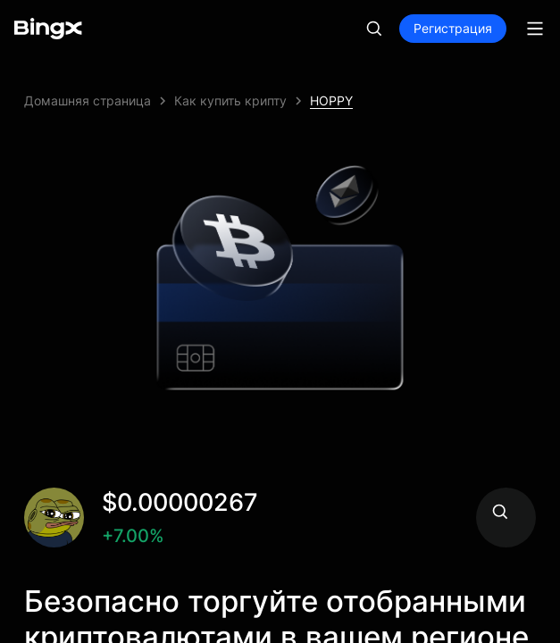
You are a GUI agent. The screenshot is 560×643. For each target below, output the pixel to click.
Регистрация (453, 28)
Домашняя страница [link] (87, 100)
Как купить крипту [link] (230, 100)
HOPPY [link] (331, 100)
